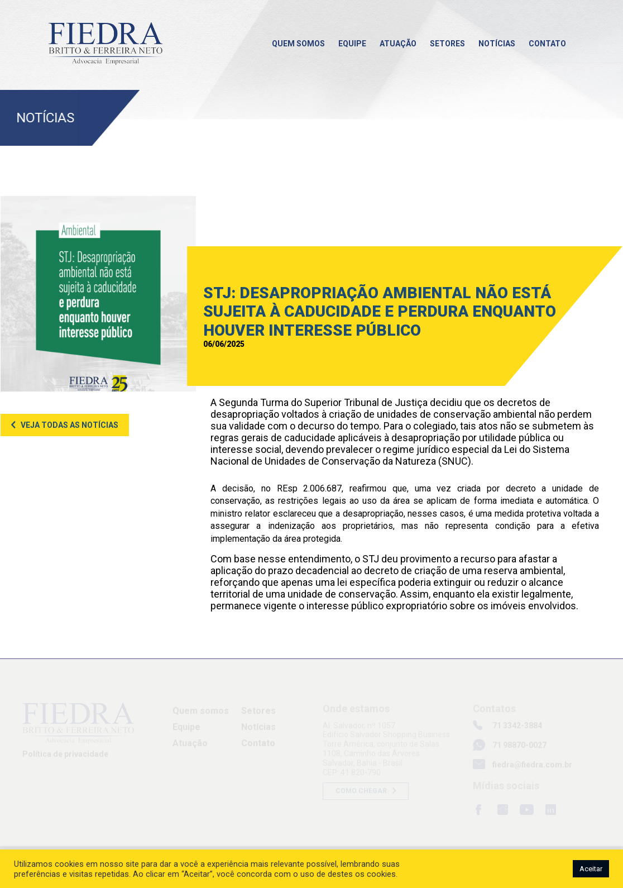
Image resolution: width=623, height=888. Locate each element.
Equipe (352, 43)
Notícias (496, 43)
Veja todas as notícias (69, 425)
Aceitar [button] (590, 869)
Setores (447, 43)
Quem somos (298, 43)
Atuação (398, 43)
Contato (547, 43)
